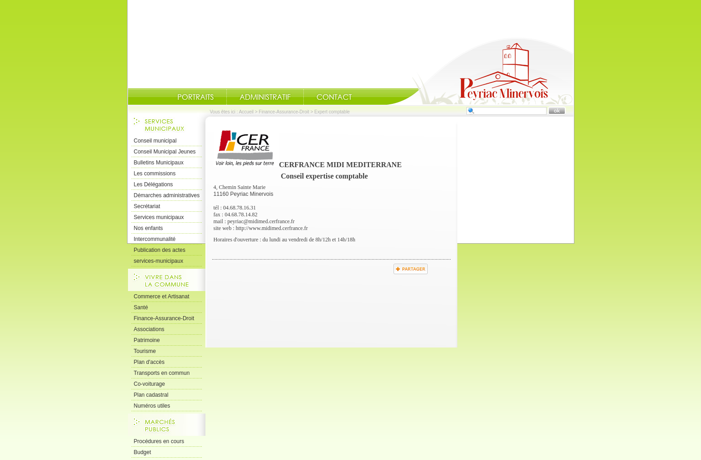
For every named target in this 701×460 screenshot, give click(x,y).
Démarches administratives (167, 195)
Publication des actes (159, 250)
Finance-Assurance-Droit (284, 111)
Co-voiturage (149, 384)
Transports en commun (162, 373)
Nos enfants (148, 228)
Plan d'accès (149, 362)
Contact (334, 97)
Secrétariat (147, 206)
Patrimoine (147, 340)
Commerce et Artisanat (161, 296)
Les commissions (155, 173)
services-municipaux (159, 261)
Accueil (480, 71)
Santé (141, 307)
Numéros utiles (152, 406)
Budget (142, 452)
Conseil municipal (155, 141)
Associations (149, 329)
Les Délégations (153, 184)
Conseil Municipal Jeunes (165, 151)
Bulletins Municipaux (159, 162)
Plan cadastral (151, 395)
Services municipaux (159, 217)
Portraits (195, 97)
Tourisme (145, 351)
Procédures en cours (159, 441)
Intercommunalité (155, 239)
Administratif (265, 97)
